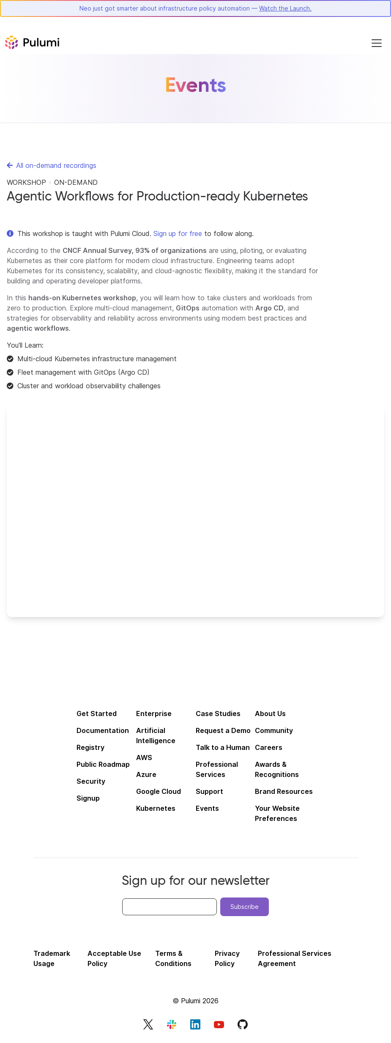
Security (91, 781)
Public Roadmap (103, 764)
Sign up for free (177, 233)
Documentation (103, 730)
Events (207, 808)
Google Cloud (158, 791)
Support (209, 791)
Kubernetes (155, 808)
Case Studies (218, 713)
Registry (90, 747)
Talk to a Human (223, 747)
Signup (88, 798)
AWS (144, 757)
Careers (268, 747)
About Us (270, 713)
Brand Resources (284, 791)
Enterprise (154, 713)
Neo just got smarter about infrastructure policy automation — (195, 8)
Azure (146, 774)
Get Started (97, 713)
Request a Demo (223, 730)
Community (274, 730)
